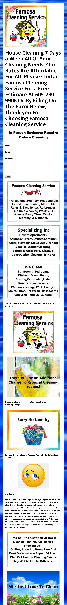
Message (9, 158)
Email (7, 152)
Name (8, 145)
